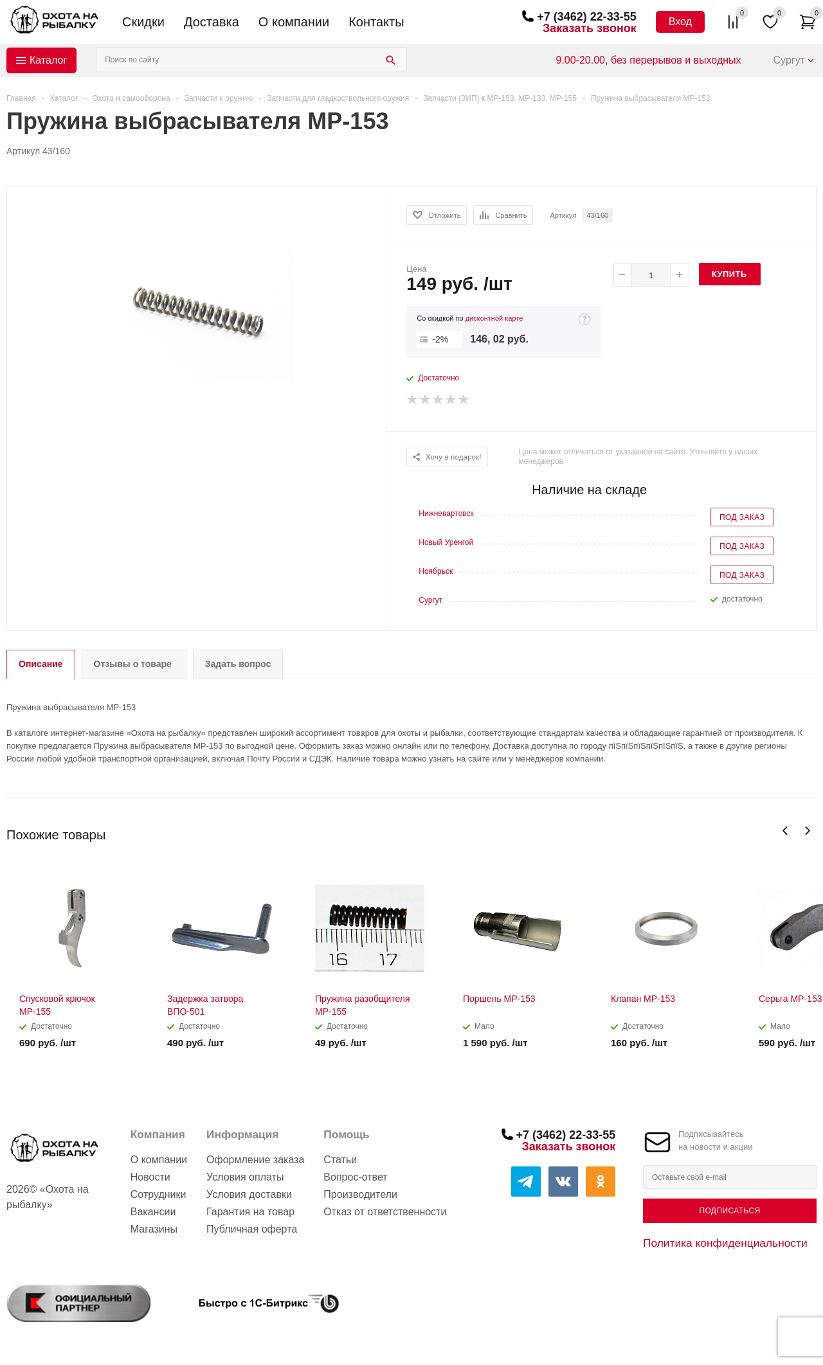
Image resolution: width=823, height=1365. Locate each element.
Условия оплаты (245, 1177)
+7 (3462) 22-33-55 (587, 16)
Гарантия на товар (250, 1211)
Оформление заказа (255, 1159)
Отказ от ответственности (384, 1211)
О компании (293, 22)
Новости (150, 1177)
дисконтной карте (494, 318)
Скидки (143, 22)
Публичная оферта (251, 1229)
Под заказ (741, 517)
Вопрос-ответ (355, 1177)
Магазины (154, 1229)
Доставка (211, 22)
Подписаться (729, 1210)
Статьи (340, 1159)
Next (807, 830)
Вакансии (153, 1211)
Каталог (48, 60)
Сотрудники (158, 1194)
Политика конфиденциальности (725, 1242)
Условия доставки (249, 1194)
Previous (785, 830)
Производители (360, 1194)
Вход (680, 21)
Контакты (376, 22)
